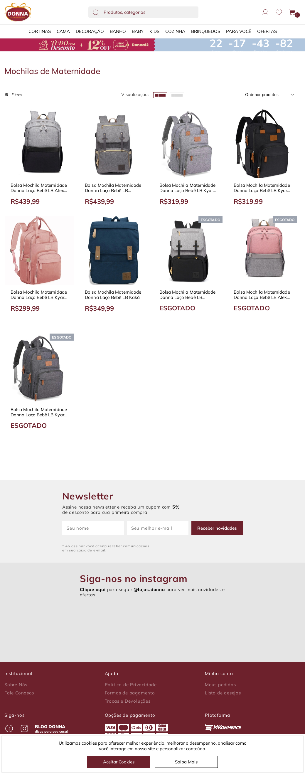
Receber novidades (217, 528)
